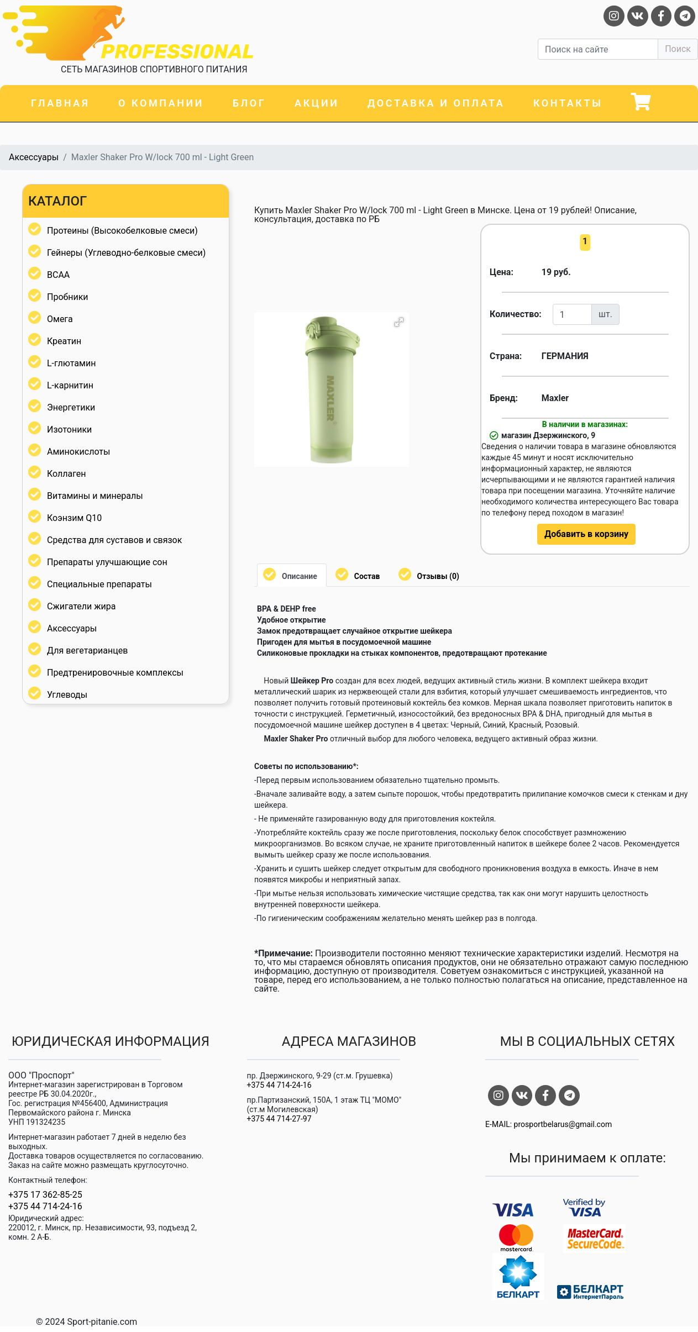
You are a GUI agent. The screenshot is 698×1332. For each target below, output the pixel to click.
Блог (249, 103)
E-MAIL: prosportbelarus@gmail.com (548, 1124)
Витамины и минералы (95, 496)
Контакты (568, 103)
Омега (60, 319)
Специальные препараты (99, 584)
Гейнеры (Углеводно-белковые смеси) (126, 253)
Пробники (67, 297)
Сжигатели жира (81, 606)
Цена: (501, 272)
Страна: (506, 356)
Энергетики (71, 407)
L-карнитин (70, 385)
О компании (161, 103)
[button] (399, 322)
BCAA (58, 275)
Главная (60, 103)
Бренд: (504, 398)
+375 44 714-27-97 (279, 1118)
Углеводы (67, 694)
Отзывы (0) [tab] (438, 576)
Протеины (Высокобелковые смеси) (122, 230)
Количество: (511, 314)
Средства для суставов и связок (114, 540)
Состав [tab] (367, 576)
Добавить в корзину (586, 534)
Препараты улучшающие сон (107, 562)
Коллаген (66, 473)
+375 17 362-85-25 (45, 1195)
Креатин (64, 341)
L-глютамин (71, 363)
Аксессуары (34, 157)
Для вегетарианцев (87, 650)
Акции (317, 103)
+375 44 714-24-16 (45, 1206)
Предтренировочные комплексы (115, 672)
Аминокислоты (78, 451)
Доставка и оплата (436, 103)
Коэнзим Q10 (74, 518)
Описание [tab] (299, 576)
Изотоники (69, 429)
